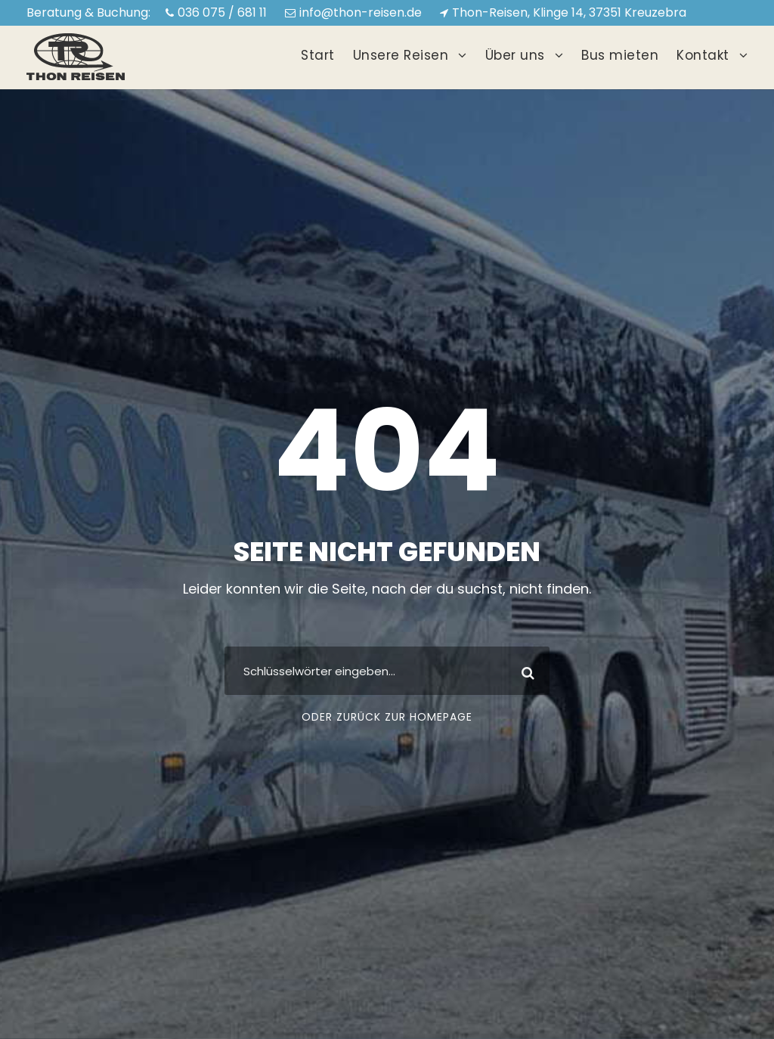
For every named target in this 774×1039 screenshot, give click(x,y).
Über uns (515, 55)
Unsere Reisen (401, 55)
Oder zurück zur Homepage (387, 716)
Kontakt (702, 55)
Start (318, 55)
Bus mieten (619, 55)
